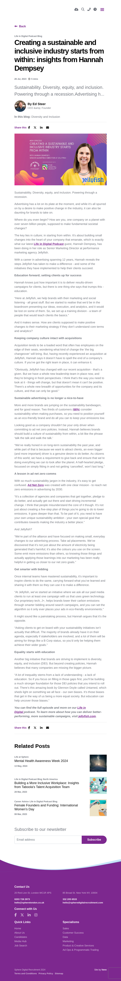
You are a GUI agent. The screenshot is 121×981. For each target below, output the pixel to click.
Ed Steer (39, 104)
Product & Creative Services (78, 945)
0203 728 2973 (22, 899)
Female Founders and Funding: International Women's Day (46, 807)
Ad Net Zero (36, 485)
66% (76, 409)
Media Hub (20, 941)
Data (65, 937)
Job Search (20, 945)
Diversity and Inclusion (45, 117)
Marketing (68, 941)
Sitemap (59, 973)
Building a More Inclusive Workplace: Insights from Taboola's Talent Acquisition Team (46, 785)
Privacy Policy (46, 973)
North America (50, 779)
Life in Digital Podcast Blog (28, 36)
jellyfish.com (87, 716)
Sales (66, 928)
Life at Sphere (21, 757)
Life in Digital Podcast (49, 244)
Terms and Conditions (25, 973)
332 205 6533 (70, 899)
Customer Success (73, 932)
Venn (104, 970)
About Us (19, 932)
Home (17, 928)
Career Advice (21, 801)
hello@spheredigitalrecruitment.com (83, 902)
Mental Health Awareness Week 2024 (41, 761)
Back (22, 26)
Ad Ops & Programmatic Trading (81, 949)
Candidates (20, 937)
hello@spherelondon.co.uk (29, 902)
